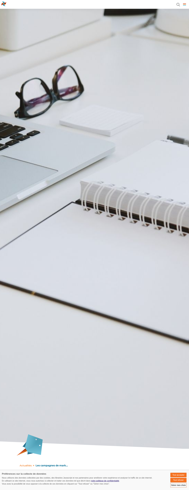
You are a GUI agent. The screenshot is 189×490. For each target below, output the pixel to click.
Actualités (26, 465)
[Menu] (178, 5)
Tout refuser (178, 480)
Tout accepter (178, 475)
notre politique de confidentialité (105, 481)
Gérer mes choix (178, 485)
